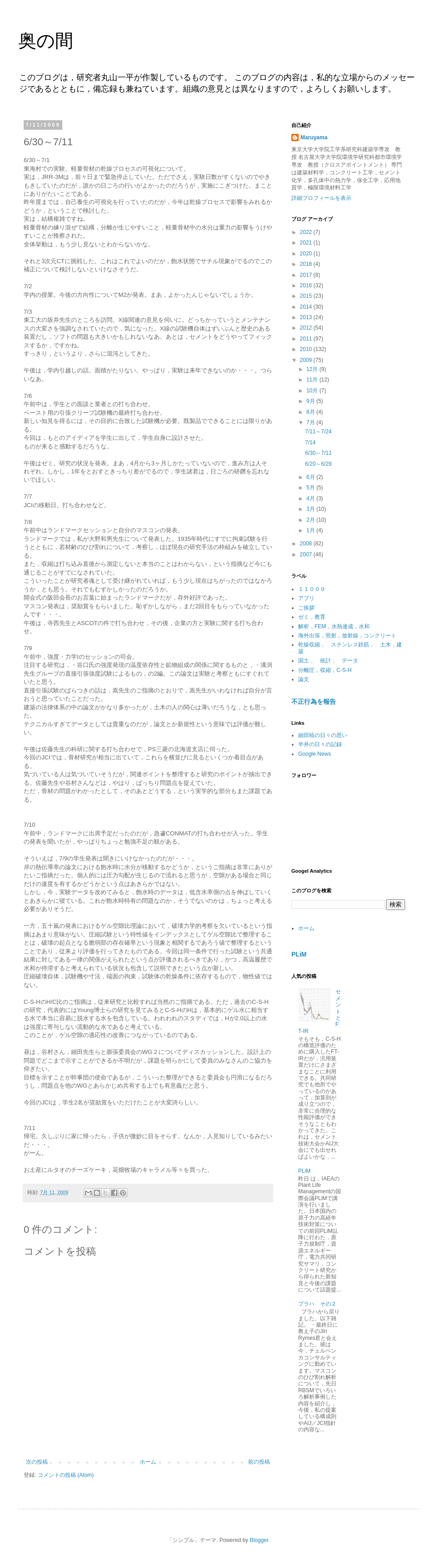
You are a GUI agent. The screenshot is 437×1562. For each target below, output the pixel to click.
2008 (307, 543)
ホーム (148, 1462)
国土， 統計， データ (328, 660)
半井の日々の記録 (320, 744)
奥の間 (45, 41)
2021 (307, 242)
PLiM (299, 954)
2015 (307, 296)
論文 (303, 679)
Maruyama (313, 137)
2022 (307, 232)
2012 (307, 328)
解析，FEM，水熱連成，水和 (334, 626)
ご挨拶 (306, 608)
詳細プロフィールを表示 (321, 198)
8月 (311, 412)
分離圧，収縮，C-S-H (324, 670)
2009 (307, 360)
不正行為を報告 (313, 701)
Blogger (259, 1540)
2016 (307, 285)
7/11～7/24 (318, 431)
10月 (313, 390)
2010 (307, 349)
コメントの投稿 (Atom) (66, 1475)
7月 (311, 422)
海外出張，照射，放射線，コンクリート (347, 635)
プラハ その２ (317, 1304)
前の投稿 (259, 1462)
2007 (307, 554)
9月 (311, 401)
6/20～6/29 (318, 464)
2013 (307, 317)
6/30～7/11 (318, 453)
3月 (311, 509)
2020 (307, 253)
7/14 (310, 442)
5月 (311, 487)
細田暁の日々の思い (322, 735)
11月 (313, 380)
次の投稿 (37, 1462)
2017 (307, 275)
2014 (307, 307)
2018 (307, 264)
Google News (314, 754)
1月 (311, 530)
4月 (311, 498)
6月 (311, 477)
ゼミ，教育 (311, 617)
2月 (311, 520)
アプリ (306, 598)
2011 (307, 339)
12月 (313, 369)
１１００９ (311, 589)
